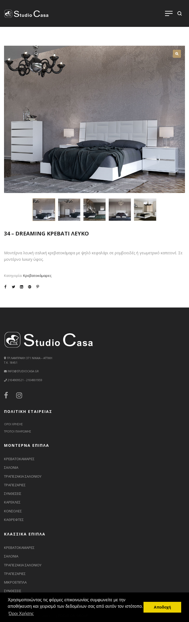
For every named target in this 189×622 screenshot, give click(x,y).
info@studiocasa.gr (23, 371)
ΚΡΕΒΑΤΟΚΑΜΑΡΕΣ (19, 458)
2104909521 (16, 380)
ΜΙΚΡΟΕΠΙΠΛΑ (15, 582)
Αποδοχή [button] (162, 607)
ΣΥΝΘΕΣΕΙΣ (12, 493)
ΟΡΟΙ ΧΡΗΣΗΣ (13, 424)
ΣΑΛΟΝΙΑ (11, 467)
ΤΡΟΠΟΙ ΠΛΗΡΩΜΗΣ (17, 431)
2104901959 (33, 380)
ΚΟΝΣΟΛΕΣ (13, 511)
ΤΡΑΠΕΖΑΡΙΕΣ (15, 484)
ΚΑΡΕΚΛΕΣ (12, 502)
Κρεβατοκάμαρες (37, 275)
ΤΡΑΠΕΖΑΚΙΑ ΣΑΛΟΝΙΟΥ (22, 476)
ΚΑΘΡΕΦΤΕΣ (14, 519)
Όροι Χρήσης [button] (21, 613)
